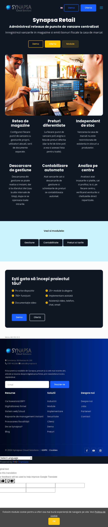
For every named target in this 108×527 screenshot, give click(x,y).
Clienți (50, 421)
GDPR (44, 450)
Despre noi (87, 401)
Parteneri (86, 411)
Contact (85, 416)
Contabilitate (50, 242)
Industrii (51, 401)
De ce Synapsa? (13, 426)
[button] (101, 8)
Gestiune (29, 242)
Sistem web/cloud (15, 411)
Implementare (55, 411)
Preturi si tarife (75, 242)
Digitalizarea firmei (15, 406)
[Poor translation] (10, 481)
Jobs (83, 406)
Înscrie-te (59, 384)
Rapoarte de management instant (24, 416)
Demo (71, 7)
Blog (7, 431)
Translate (20, 461)
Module (70, 43)
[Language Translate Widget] (16, 458)
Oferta (88, 7)
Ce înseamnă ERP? (15, 401)
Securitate (53, 416)
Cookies (53, 450)
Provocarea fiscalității (17, 421)
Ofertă (37, 317)
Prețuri (50, 431)
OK (54, 521)
